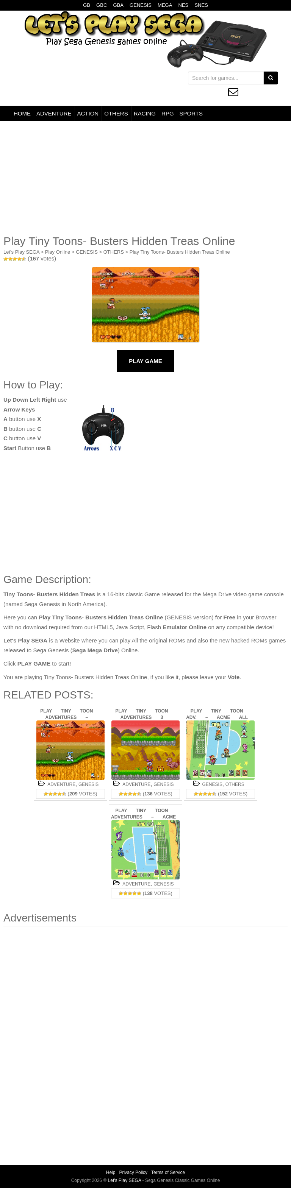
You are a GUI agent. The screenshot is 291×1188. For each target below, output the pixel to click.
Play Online (57, 252)
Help (111, 1172)
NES (183, 5)
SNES (201, 5)
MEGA (165, 5)
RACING (145, 113)
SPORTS (191, 113)
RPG (167, 113)
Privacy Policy (133, 1172)
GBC (101, 5)
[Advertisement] (145, 178)
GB (86, 5)
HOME (22, 113)
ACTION (88, 113)
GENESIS (141, 5)
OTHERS (116, 113)
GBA (118, 5)
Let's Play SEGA (21, 252)
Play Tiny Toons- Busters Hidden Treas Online (180, 252)
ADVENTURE (54, 113)
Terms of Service (168, 1172)
